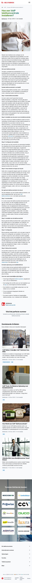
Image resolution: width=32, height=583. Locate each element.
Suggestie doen (17, 578)
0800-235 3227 (10, 574)
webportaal (4, 262)
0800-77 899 (18, 574)
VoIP (5, 7)
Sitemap (28, 578)
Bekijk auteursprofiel (10, 305)
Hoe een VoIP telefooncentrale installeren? (15, 7)
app (17, 262)
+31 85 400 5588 (25, 574)
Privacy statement (7, 579)
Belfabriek (4, 18)
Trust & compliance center (22, 578)
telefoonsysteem (19, 279)
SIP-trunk (10, 136)
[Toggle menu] (29, 2)
